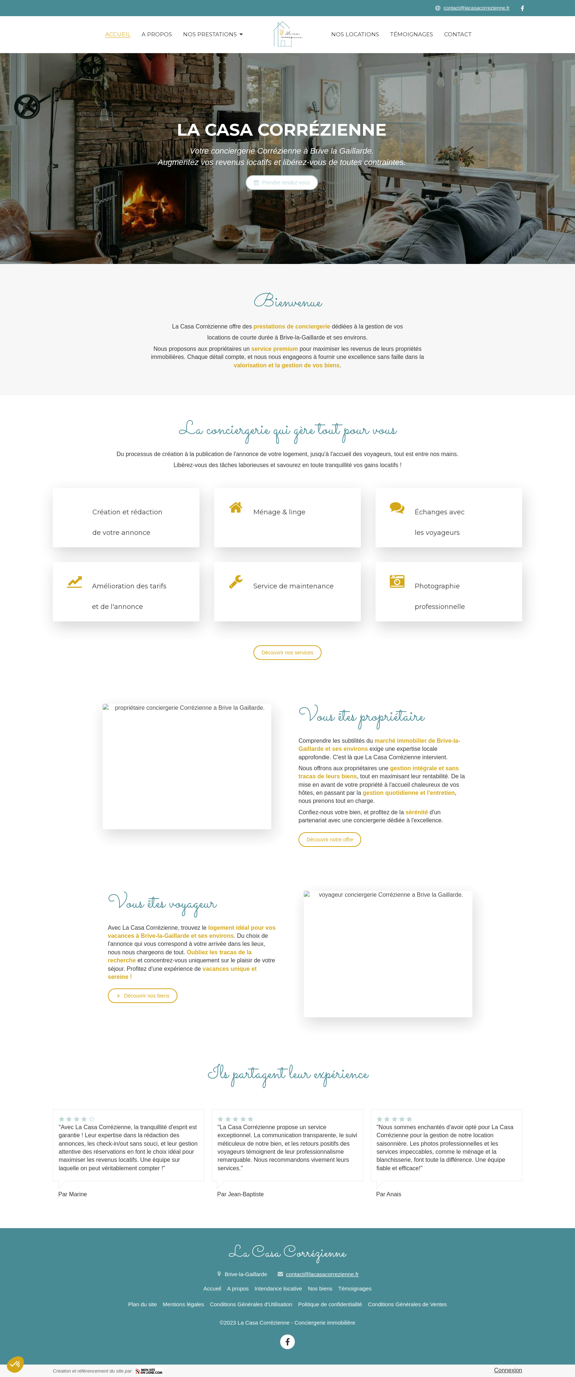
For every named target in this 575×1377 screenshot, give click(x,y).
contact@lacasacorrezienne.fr (322, 1274)
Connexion (508, 1370)
